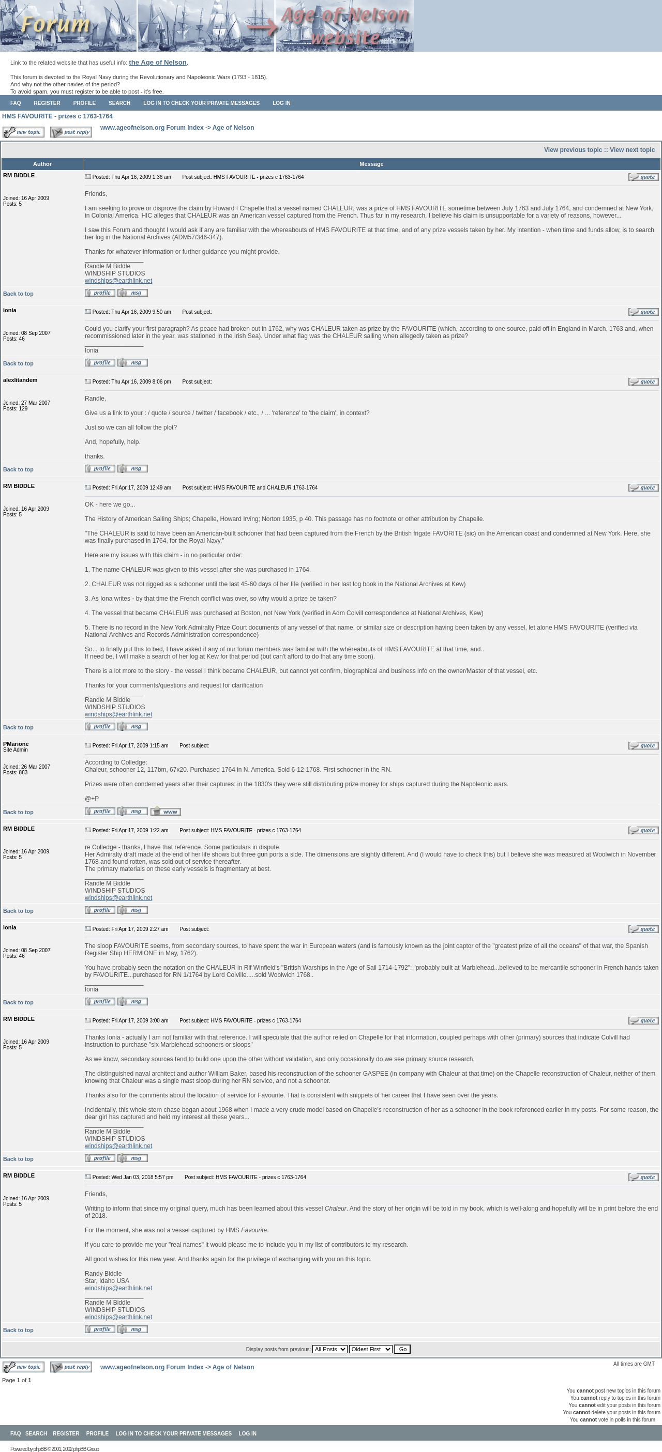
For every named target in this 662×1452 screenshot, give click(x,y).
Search (119, 103)
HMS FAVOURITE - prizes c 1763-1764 (57, 116)
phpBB (40, 1449)
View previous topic (573, 150)
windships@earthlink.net (118, 280)
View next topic (632, 150)
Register (47, 103)
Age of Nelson (233, 127)
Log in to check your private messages (201, 103)
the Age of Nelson (158, 62)
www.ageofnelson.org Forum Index (152, 127)
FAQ (15, 103)
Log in (281, 103)
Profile (84, 103)
